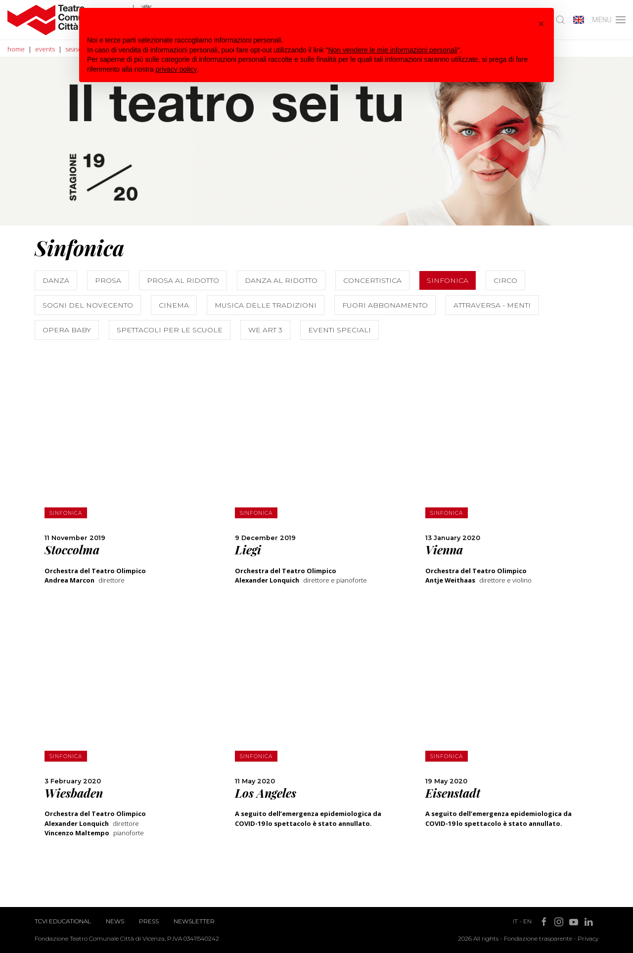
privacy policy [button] (176, 69)
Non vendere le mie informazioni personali (392, 50)
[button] (541, 24)
